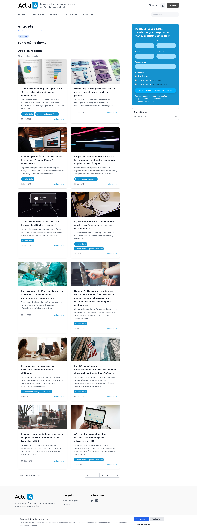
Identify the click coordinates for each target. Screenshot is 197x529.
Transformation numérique (47, 114)
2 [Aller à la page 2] (96, 475)
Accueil (22, 14)
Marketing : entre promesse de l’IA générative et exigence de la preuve (94, 92)
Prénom (138, 41)
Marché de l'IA (27, 114)
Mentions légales (70, 500)
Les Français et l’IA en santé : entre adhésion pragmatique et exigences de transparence (42, 294)
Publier (173, 5)
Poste (137, 51)
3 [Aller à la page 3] (102, 475)
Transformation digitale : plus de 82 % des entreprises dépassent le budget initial (42, 92)
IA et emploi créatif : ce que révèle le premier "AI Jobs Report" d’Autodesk (41, 160)
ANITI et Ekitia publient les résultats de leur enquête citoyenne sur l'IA (90, 437)
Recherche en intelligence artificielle (36, 391)
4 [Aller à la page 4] (107, 475)
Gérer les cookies (143, 524)
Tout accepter (141, 519)
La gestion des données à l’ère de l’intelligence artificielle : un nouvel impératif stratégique (94, 160)
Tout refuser (157, 519)
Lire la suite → (58, 119)
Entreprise (160, 51)
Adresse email (141, 62)
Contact (66, 504)
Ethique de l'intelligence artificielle (89, 248)
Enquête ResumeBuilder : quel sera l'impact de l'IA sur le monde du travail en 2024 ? (42, 437)
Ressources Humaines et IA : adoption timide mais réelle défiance (38, 369)
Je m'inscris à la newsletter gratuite (155, 90)
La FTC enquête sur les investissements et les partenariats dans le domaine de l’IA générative (95, 369)
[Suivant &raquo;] (117, 475)
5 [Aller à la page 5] (112, 475)
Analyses (88, 14)
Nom (158, 41)
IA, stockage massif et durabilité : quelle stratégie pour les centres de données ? (94, 225)
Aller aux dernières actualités (31, 31)
